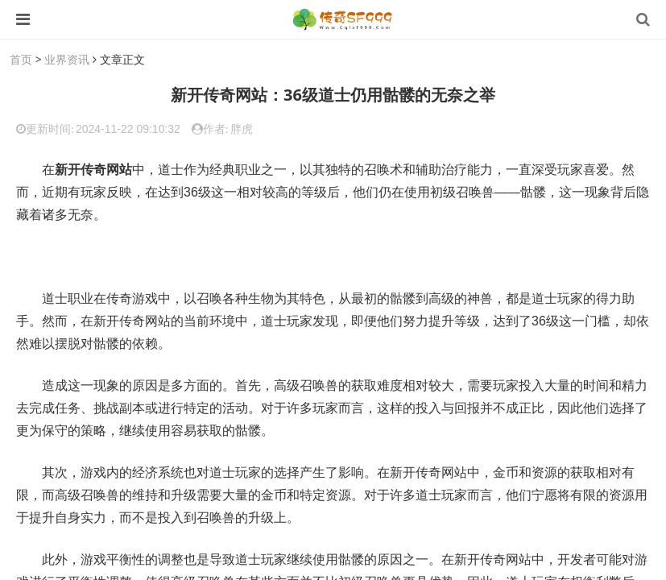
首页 (21, 59)
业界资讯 (66, 59)
